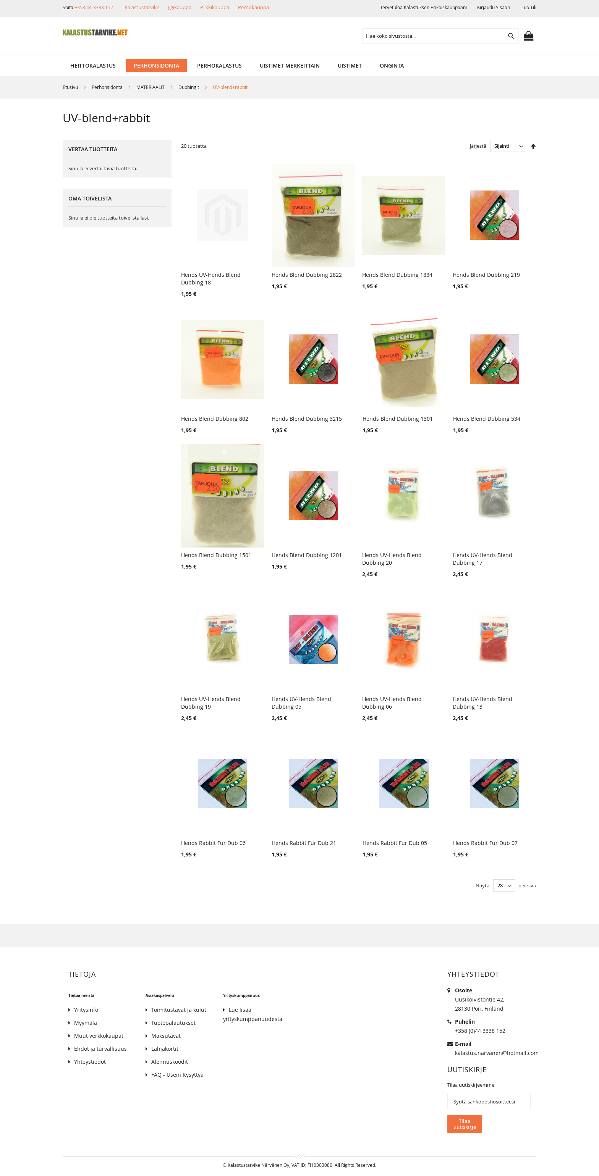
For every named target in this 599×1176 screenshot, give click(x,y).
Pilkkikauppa (214, 7)
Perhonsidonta (108, 87)
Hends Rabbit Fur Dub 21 (304, 842)
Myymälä (85, 1022)
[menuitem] (93, 65)
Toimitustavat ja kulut (178, 1009)
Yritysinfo (86, 1009)
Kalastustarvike (142, 7)
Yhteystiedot (90, 1061)
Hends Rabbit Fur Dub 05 (395, 842)
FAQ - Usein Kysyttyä (177, 1074)
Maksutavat (166, 1035)
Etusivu (71, 87)
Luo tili (528, 7)
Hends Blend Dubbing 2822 (307, 274)
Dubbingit (189, 87)
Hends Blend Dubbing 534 (486, 418)
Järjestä (478, 145)
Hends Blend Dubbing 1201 (307, 555)
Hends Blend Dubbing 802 (214, 418)
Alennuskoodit (169, 1061)
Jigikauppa (179, 7)
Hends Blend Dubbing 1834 (397, 274)
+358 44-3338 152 (93, 7)
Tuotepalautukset (173, 1022)
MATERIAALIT (151, 87)
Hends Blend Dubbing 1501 (216, 555)
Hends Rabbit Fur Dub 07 (485, 842)
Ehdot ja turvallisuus (100, 1048)
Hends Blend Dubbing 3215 (307, 418)
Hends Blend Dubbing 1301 (398, 418)
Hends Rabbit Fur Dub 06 (213, 842)
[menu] (299, 65)
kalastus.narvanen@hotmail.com (497, 1052)
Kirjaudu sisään (493, 7)
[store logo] (95, 32)
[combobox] (440, 36)
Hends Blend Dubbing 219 (486, 274)
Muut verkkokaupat (98, 1035)
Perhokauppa (253, 7)
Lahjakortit (164, 1048)
